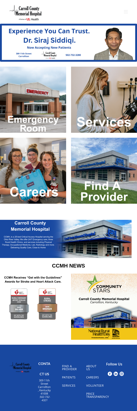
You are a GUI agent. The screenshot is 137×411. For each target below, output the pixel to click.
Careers (92, 377)
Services (68, 385)
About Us (91, 367)
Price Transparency (97, 395)
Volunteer (95, 385)
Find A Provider (69, 367)
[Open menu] (126, 12)
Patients (69, 377)
